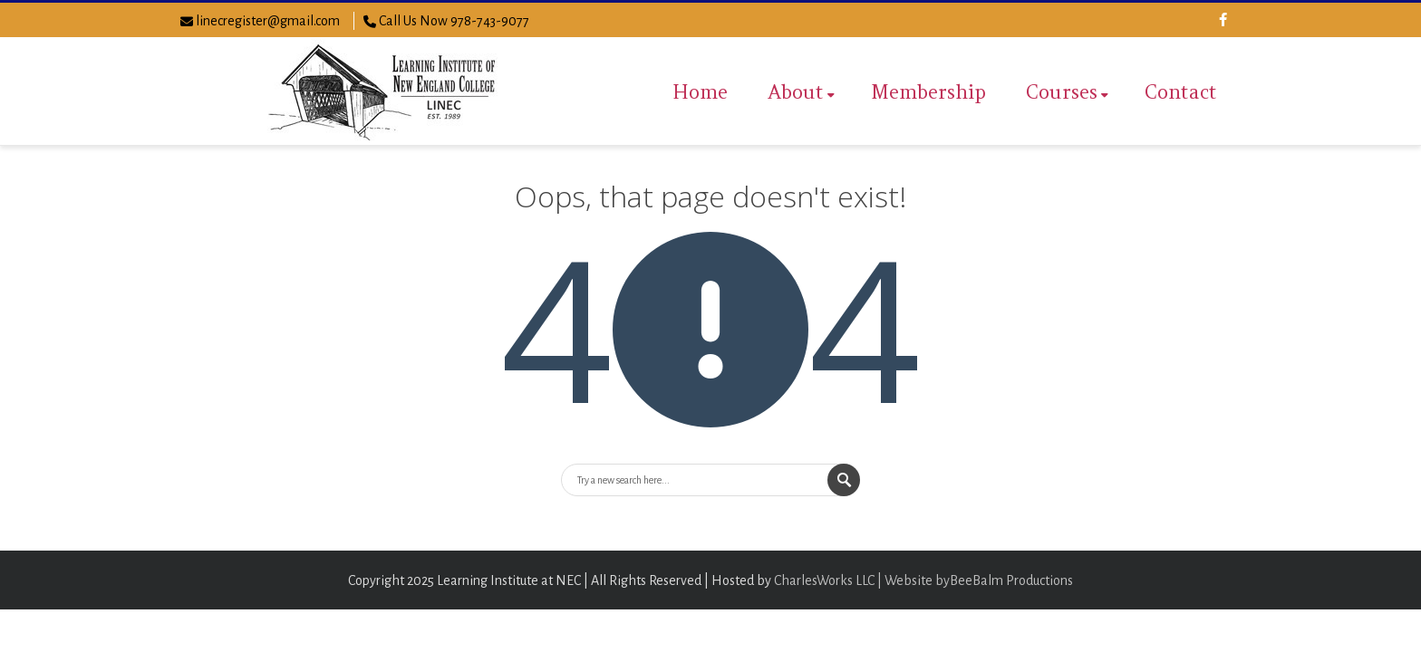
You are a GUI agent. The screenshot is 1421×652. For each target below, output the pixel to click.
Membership (928, 92)
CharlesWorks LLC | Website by (862, 580)
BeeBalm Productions (1011, 580)
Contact (1181, 92)
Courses (1067, 92)
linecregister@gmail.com (268, 21)
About (801, 92)
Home (700, 92)
